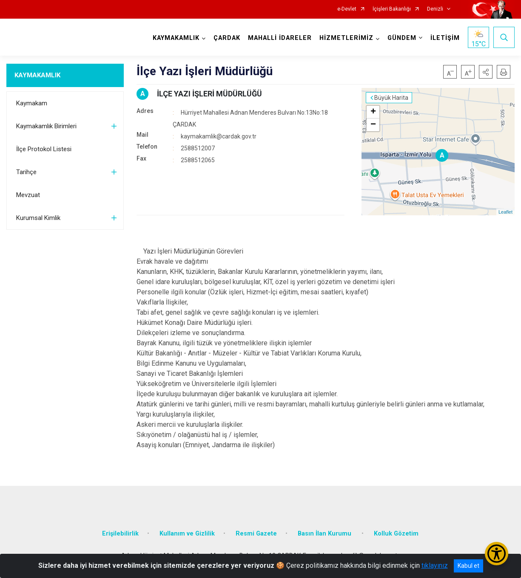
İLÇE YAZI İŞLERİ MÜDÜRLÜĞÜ (209, 93)
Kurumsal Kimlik (38, 218)
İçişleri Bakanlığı (392, 9)
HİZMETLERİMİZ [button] (346, 38)
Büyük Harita (391, 97)
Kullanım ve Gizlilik (187, 533)
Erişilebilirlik (120, 533)
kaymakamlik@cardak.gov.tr (218, 136)
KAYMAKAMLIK (37, 75)
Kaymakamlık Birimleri (46, 126)
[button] (486, 72)
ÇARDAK (227, 38)
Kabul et (468, 565)
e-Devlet (346, 9)
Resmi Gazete (256, 533)
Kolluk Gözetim (396, 533)
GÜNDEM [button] (401, 38)
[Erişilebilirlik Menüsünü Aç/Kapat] (496, 553)
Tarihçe (26, 172)
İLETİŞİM (445, 38)
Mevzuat (28, 195)
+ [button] (373, 112)
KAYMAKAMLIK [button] (176, 38)
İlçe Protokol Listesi (43, 149)
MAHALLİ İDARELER (280, 38)
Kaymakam (31, 103)
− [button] (373, 124)
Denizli (435, 9)
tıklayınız (434, 565)
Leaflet (505, 211)
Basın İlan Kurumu (325, 533)
